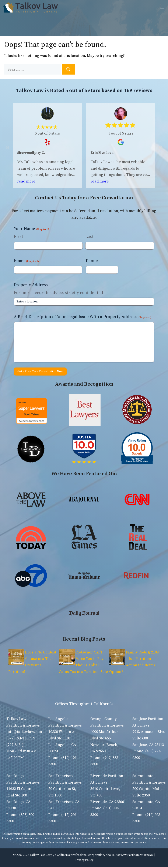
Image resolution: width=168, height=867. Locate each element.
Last (89, 236)
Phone (92, 261)
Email (26, 261)
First (18, 236)
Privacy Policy (84, 860)
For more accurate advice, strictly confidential (58, 292)
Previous (7, 148)
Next (160, 148)
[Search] (68, 69)
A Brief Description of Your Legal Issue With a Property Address (82, 317)
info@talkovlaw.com (24, 731)
